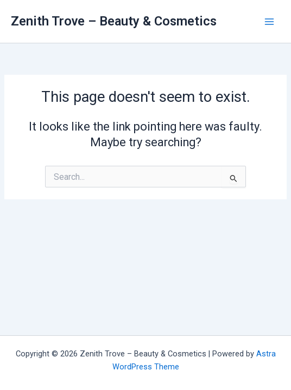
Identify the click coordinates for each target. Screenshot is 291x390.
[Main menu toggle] (269, 21)
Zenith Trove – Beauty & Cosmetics (114, 21)
